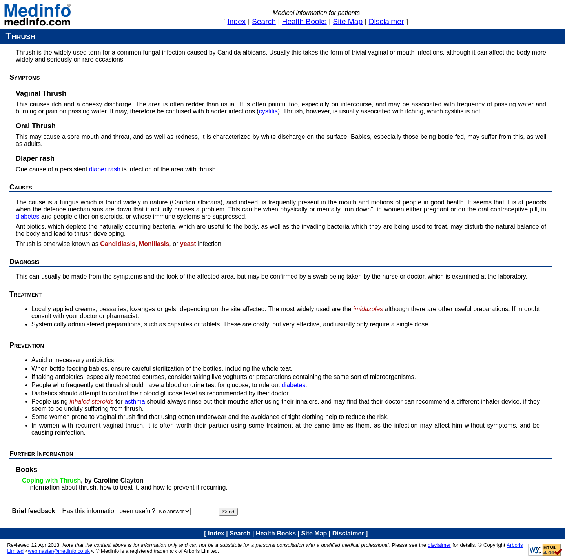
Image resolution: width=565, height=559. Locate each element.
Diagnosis (24, 262)
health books (304, 21)
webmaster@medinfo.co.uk (59, 551)
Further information (41, 453)
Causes (20, 187)
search (264, 21)
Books (26, 469)
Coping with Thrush (51, 480)
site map (348, 21)
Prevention (26, 345)
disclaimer (386, 21)
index (237, 21)
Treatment (25, 294)
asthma (134, 401)
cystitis (268, 111)
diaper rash (104, 169)
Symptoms (24, 77)
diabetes (28, 216)
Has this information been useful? (108, 511)
